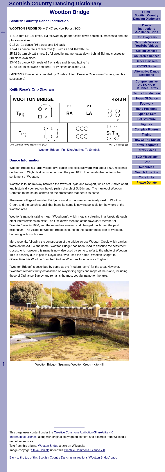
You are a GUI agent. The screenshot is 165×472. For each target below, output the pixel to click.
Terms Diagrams (146, 145)
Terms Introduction (146, 93)
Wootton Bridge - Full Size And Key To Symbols (69, 149)
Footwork (146, 103)
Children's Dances (146, 56)
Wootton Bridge (48, 445)
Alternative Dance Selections (146, 73)
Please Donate (147, 182)
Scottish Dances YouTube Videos (146, 44)
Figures (146, 124)
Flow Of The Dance (146, 139)
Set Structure (146, 119)
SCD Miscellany (146, 156)
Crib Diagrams (147, 37)
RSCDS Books (147, 66)
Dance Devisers (146, 61)
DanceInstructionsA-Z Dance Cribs (146, 29)
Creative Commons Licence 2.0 (84, 450)
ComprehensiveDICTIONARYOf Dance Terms (146, 85)
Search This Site (146, 172)
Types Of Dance (147, 98)
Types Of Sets (146, 114)
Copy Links (147, 177)
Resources (146, 167)
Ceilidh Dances (146, 50)
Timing (146, 134)
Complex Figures (147, 129)
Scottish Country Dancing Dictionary (55, 3)
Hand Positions (146, 108)
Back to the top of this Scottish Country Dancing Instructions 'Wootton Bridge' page (63, 457)
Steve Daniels (40, 450)
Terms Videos (146, 150)
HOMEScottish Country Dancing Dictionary (146, 15)
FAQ (147, 161)
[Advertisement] (70, 398)
